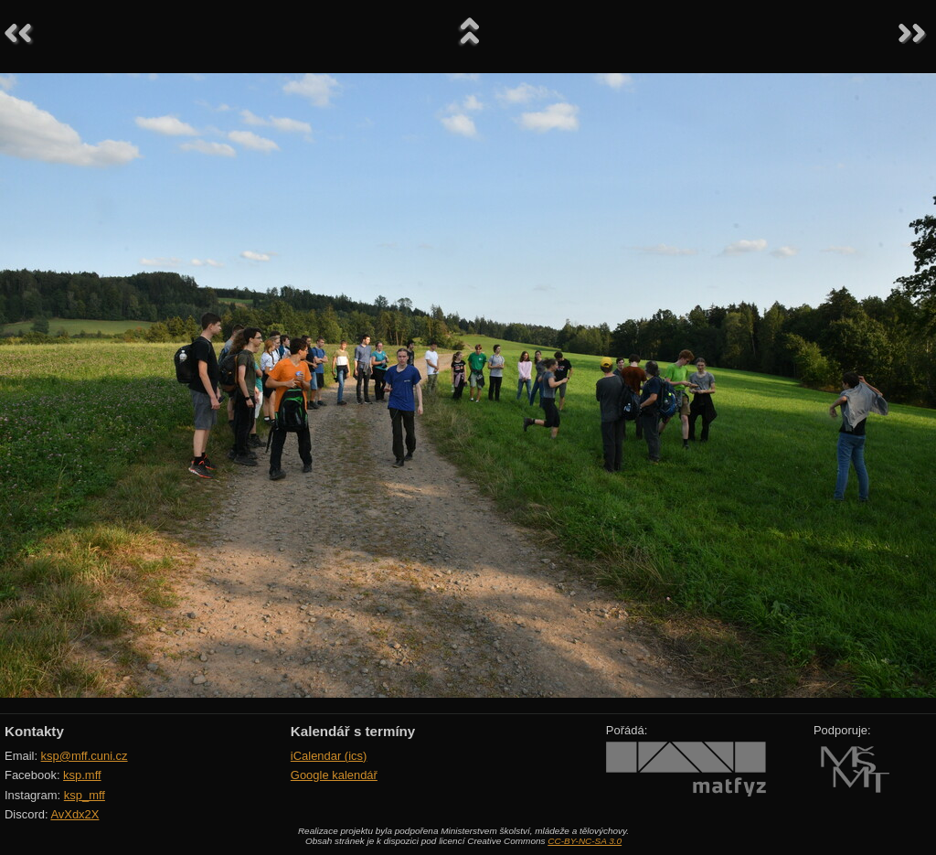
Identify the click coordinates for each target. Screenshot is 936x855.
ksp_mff (84, 795)
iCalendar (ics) (329, 756)
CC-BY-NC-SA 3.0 (585, 841)
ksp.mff (82, 775)
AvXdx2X (74, 814)
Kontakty (34, 731)
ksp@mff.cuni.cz (84, 756)
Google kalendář (334, 775)
